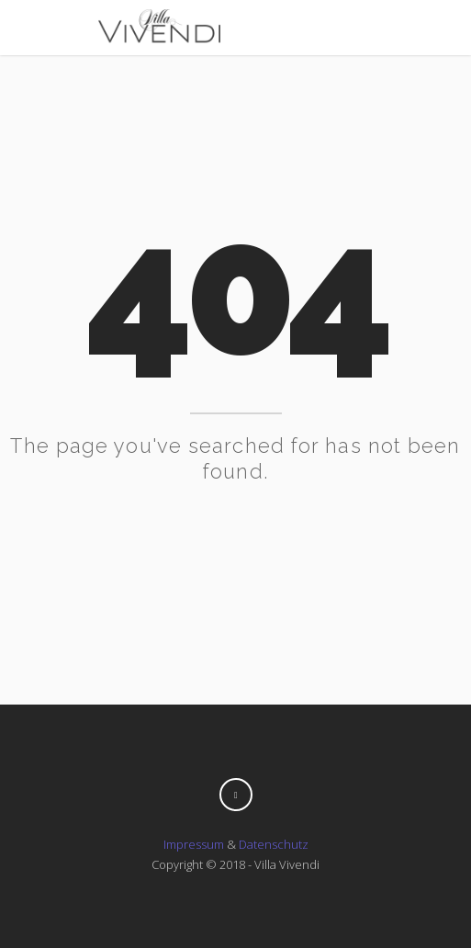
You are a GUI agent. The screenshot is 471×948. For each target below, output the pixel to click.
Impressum (193, 844)
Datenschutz (273, 844)
